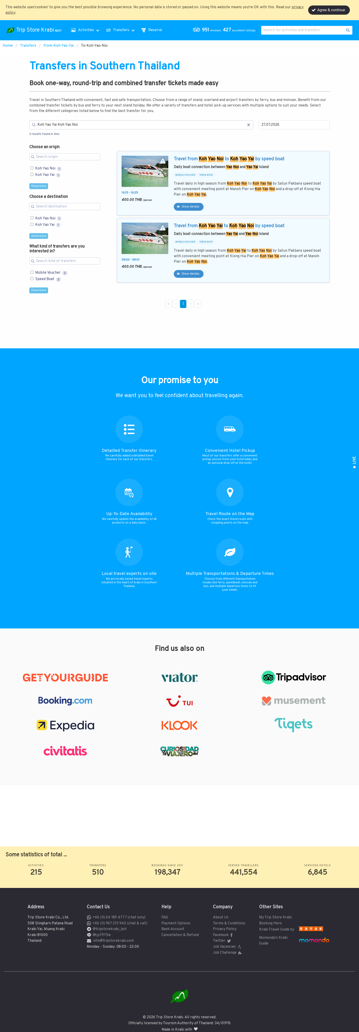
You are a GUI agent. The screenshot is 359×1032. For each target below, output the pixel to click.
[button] (225, 30)
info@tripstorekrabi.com (113, 941)
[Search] (141, 124)
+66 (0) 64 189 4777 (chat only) (119, 917)
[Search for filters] (64, 157)
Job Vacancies (227, 947)
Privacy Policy (225, 929)
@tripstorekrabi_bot (110, 929)
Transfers (28, 46)
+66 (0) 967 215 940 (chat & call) (120, 923)
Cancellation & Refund (180, 935)
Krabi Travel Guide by (276, 929)
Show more (38, 186)
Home (8, 46)
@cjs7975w (102, 935)
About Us (220, 917)
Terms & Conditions (229, 923)
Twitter (222, 941)
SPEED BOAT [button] (206, 175)
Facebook (223, 935)
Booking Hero (270, 923)
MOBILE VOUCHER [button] (185, 175)
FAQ (164, 917)
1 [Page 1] (183, 304)
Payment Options (175, 923)
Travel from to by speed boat (229, 159)
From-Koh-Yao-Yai (59, 46)
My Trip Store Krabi (275, 917)
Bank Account (172, 929)
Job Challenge (228, 953)
